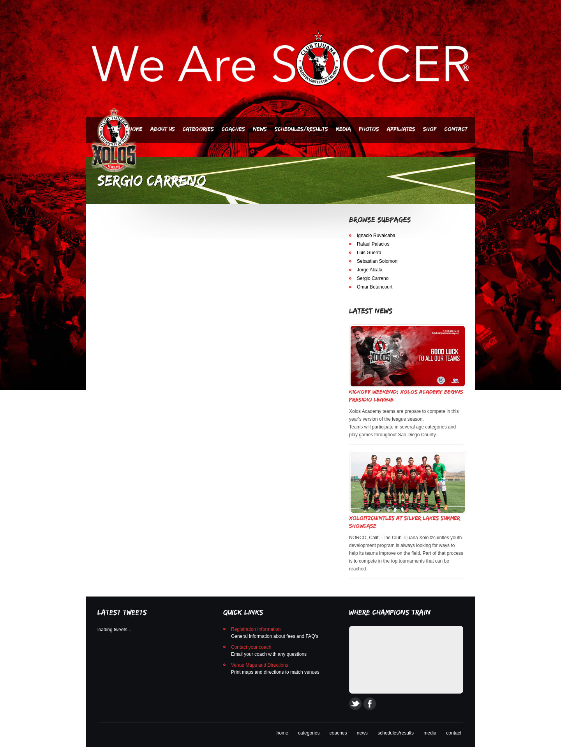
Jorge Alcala (369, 269)
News (260, 129)
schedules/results (396, 733)
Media (343, 129)
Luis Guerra (369, 252)
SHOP (430, 129)
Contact (456, 129)
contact (453, 733)
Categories (198, 129)
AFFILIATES (401, 129)
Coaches (233, 129)
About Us (162, 129)
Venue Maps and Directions (259, 665)
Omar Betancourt (374, 287)
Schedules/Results (301, 129)
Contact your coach (251, 647)
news (362, 733)
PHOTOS (369, 129)
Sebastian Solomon (377, 261)
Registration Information (255, 629)
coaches (338, 733)
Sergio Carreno (372, 278)
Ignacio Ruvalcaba (376, 235)
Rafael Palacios (373, 244)
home (282, 733)
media (429, 733)
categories (308, 733)
